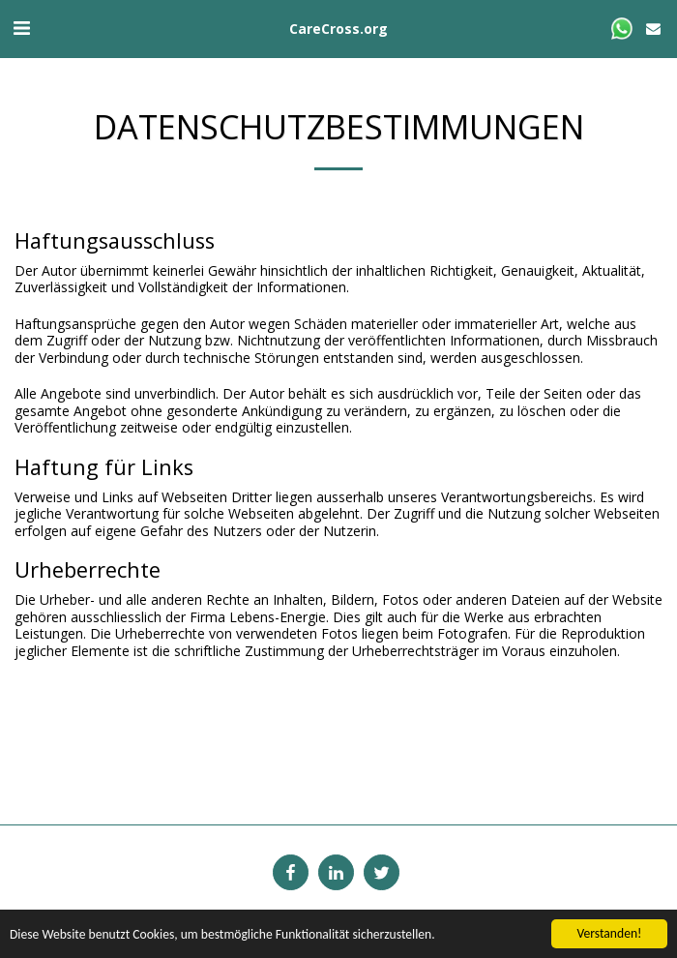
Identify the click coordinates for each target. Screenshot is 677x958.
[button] (21, 27)
